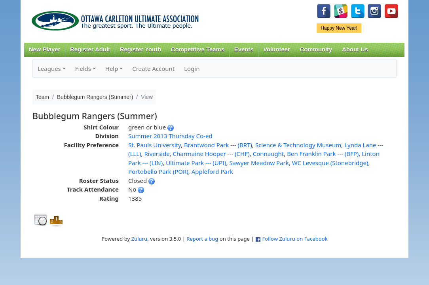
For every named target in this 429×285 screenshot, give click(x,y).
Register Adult (90, 49)
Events (244, 49)
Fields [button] (83, 68)
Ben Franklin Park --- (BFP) (323, 154)
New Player (44, 49)
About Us (355, 49)
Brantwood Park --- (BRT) (218, 145)
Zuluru (139, 238)
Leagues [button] (49, 68)
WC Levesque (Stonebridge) (330, 163)
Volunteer (276, 49)
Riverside (156, 154)
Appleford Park (212, 171)
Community (316, 49)
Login (191, 68)
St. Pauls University (154, 145)
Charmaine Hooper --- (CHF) (211, 154)
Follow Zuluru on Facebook (294, 238)
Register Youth (140, 49)
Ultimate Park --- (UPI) (196, 163)
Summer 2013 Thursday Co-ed (170, 136)
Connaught (268, 154)
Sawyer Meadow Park (259, 163)
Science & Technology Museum (298, 145)
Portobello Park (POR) (158, 171)
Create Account (153, 68)
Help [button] (111, 68)
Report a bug (202, 238)
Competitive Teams (197, 49)
